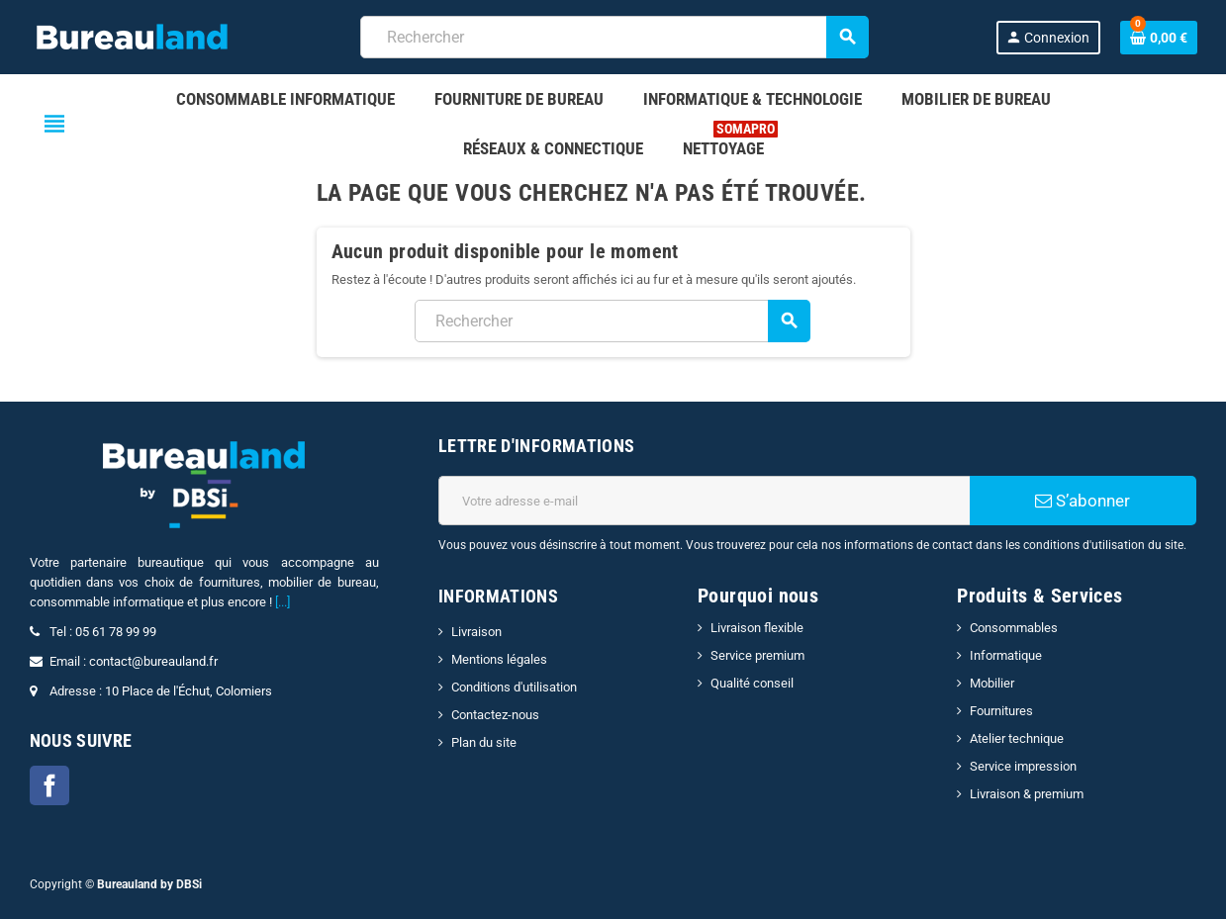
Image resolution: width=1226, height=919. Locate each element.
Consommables (1014, 627)
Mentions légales (499, 659)
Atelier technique (1017, 738)
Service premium (757, 655)
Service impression (1023, 766)
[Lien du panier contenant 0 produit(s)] (1158, 37)
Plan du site (484, 742)
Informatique (1006, 655)
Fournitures (1001, 710)
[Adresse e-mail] (704, 500)
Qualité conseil (752, 683)
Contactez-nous (495, 714)
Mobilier (992, 683)
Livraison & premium (1027, 793)
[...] (282, 602)
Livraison (476, 631)
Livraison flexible (756, 627)
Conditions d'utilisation (514, 687)
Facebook (49, 785)
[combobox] (614, 37)
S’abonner (1082, 500)
